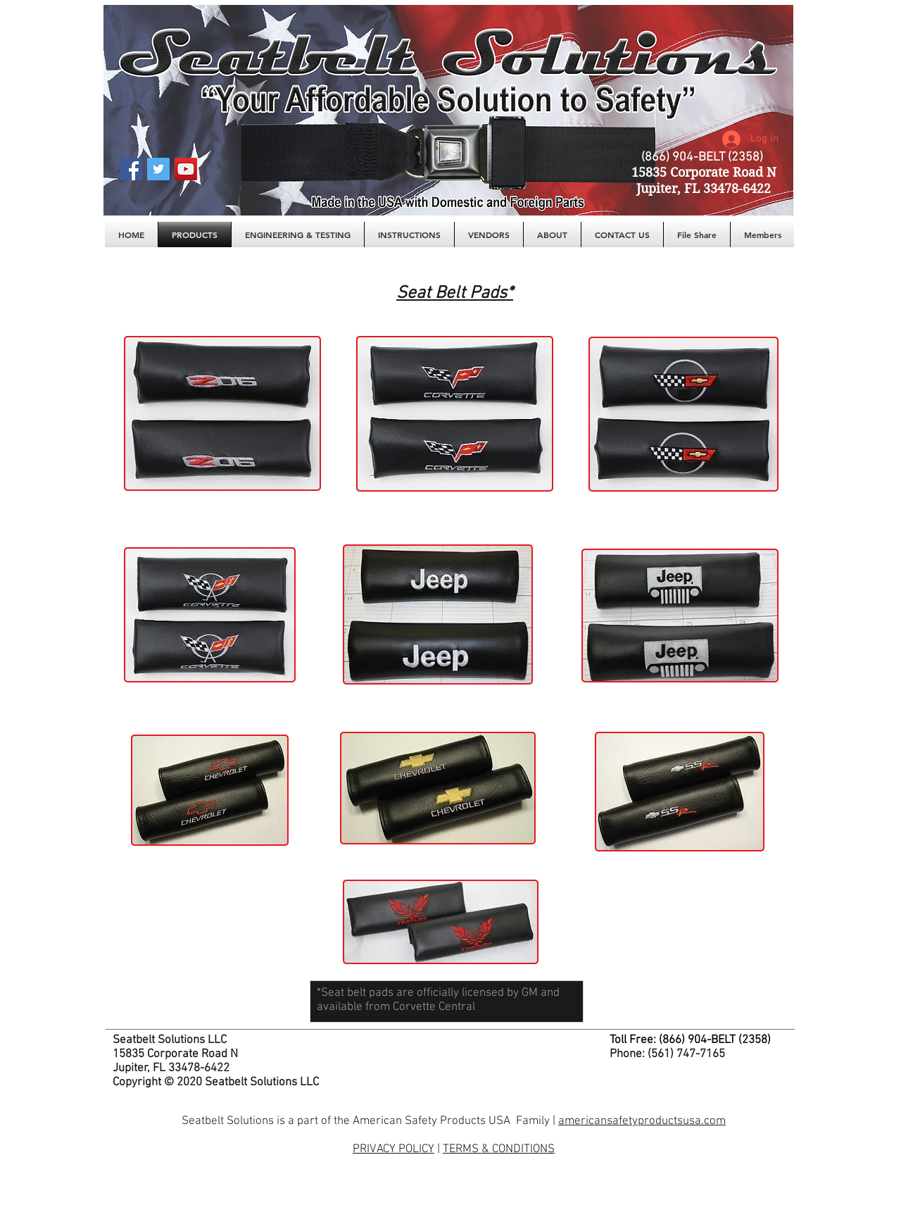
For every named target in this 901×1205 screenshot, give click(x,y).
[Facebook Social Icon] (131, 169)
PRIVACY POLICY (393, 1149)
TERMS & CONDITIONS (499, 1149)
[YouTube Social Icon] (186, 169)
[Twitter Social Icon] (158, 169)
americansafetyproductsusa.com (642, 1121)
